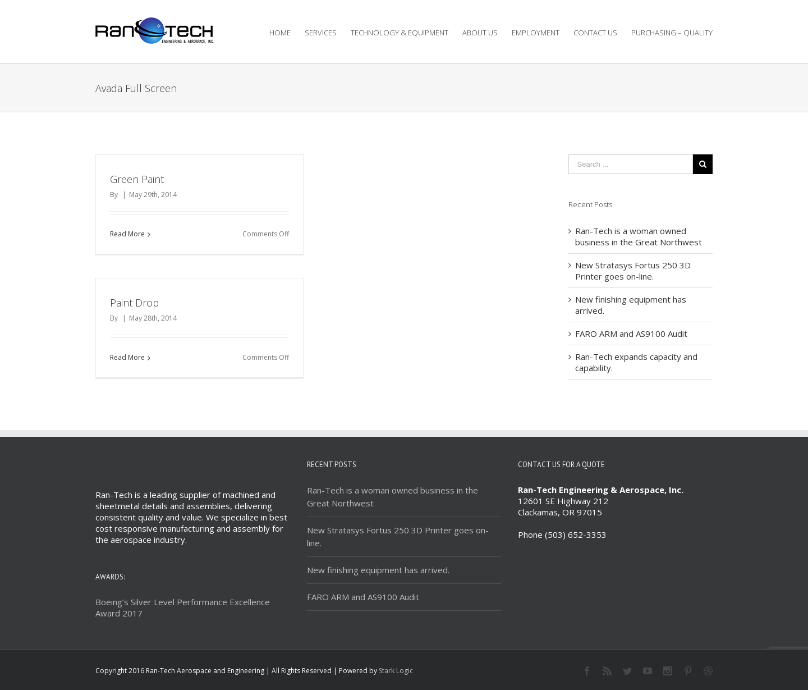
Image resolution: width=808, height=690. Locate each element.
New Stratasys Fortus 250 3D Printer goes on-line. (633, 270)
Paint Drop (134, 302)
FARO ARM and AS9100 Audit (631, 333)
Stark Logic (396, 670)
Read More (127, 234)
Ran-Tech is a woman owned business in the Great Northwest (638, 236)
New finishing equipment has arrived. (378, 569)
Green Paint (137, 179)
